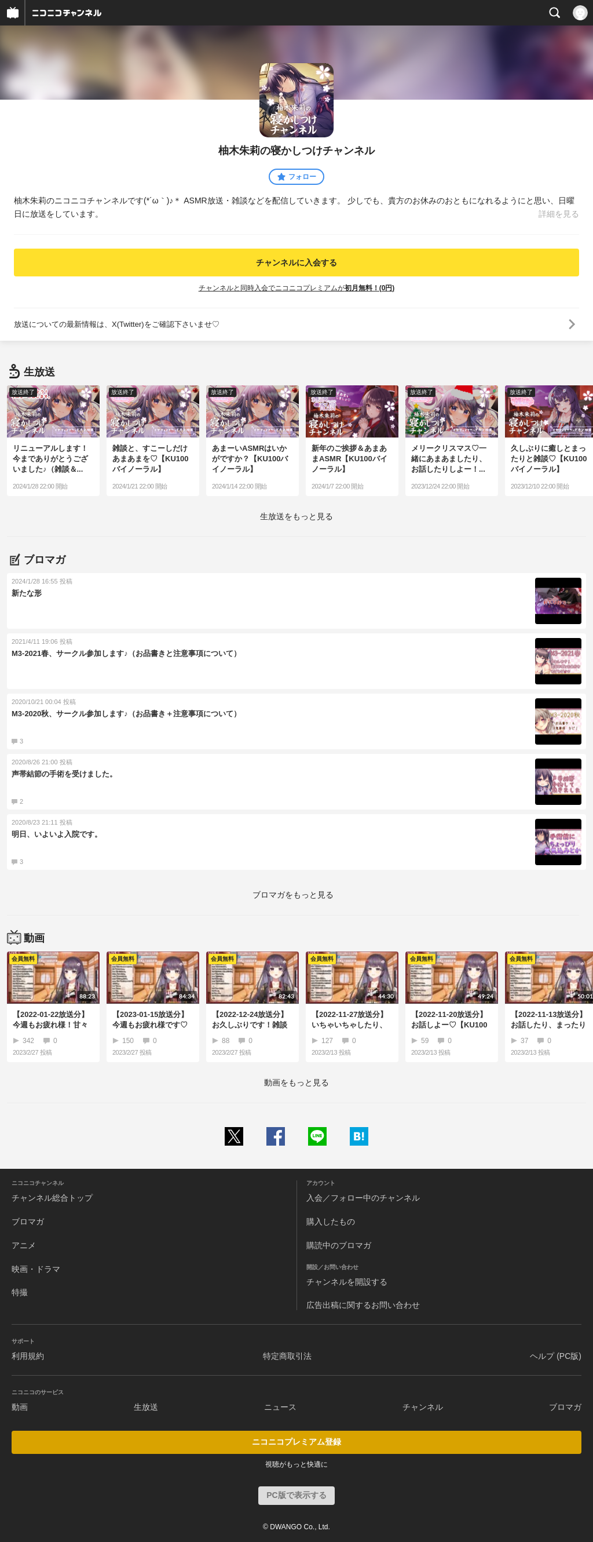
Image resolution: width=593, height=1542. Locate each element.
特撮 (20, 1292)
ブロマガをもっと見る (293, 894)
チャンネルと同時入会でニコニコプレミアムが (297, 288)
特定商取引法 (287, 1356)
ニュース (280, 1407)
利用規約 (28, 1356)
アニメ (24, 1245)
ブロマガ (28, 1221)
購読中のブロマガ (338, 1245)
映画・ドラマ (36, 1269)
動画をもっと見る (296, 1082)
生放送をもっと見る (296, 516)
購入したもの (330, 1221)
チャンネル (422, 1407)
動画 (20, 1407)
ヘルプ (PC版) (555, 1356)
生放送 (146, 1407)
